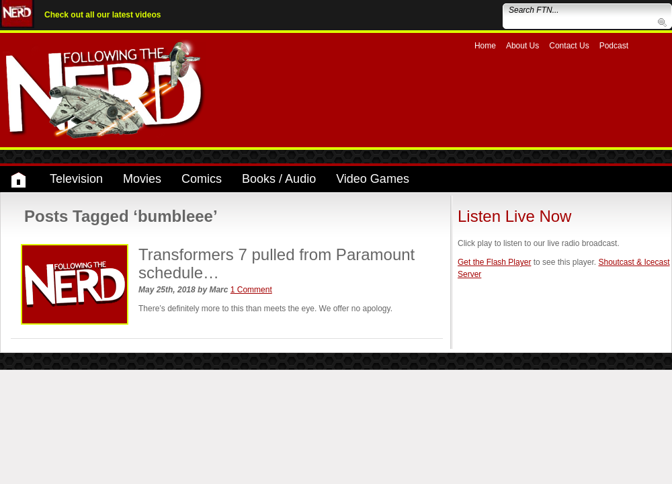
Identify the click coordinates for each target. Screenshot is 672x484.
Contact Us (569, 45)
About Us (522, 45)
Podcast (613, 45)
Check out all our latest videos (102, 14)
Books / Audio (279, 179)
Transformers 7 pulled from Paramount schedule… (276, 263)
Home (485, 45)
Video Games (372, 179)
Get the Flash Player (494, 262)
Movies (142, 179)
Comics (201, 179)
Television (76, 179)
